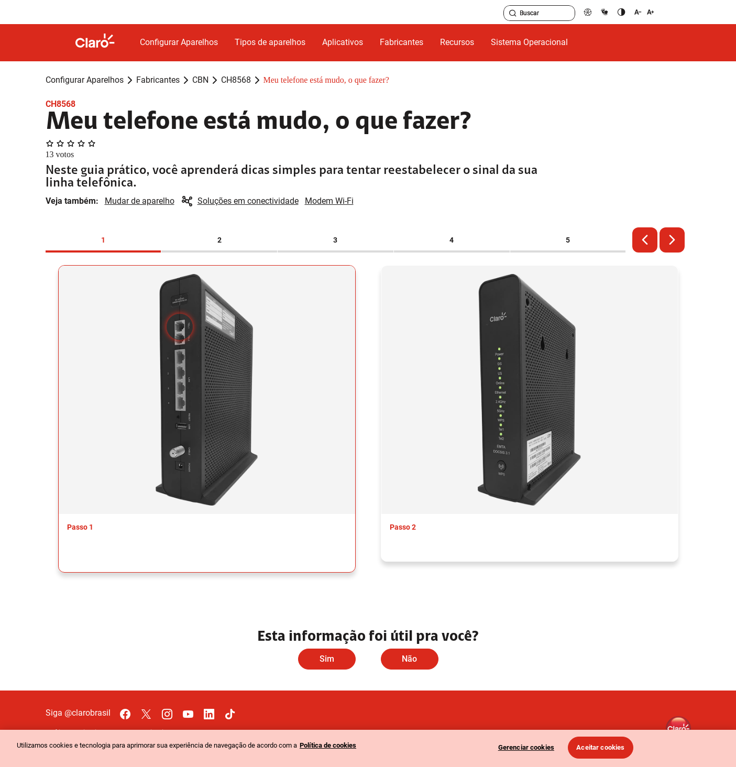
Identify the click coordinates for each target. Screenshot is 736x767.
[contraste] (621, 12)
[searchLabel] (539, 13)
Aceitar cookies (600, 747)
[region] (368, 748)
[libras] (604, 12)
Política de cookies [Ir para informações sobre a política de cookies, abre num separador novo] (328, 745)
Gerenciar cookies (526, 747)
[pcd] (587, 12)
